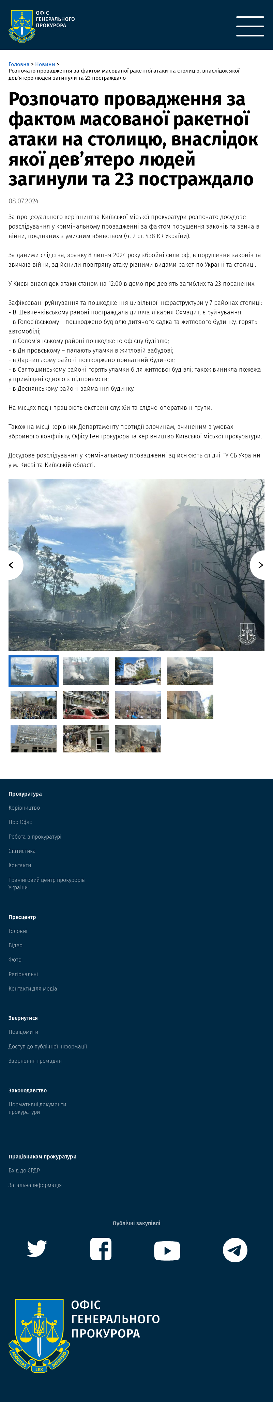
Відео (15, 945)
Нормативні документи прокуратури (37, 1108)
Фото (15, 959)
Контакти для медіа (33, 988)
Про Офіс (20, 822)
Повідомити (23, 1032)
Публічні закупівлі (137, 1223)
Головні (18, 931)
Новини (45, 64)
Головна (19, 64)
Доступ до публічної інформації (48, 1046)
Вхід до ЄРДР (24, 1170)
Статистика (22, 851)
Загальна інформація (35, 1185)
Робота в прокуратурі (35, 837)
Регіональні (23, 974)
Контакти (20, 865)
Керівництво (24, 808)
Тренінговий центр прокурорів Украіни (47, 884)
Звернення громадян (35, 1061)
